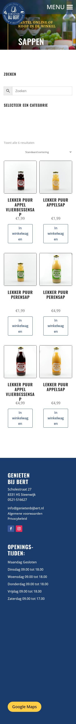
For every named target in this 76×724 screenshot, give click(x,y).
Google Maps (24, 706)
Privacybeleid (17, 518)
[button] (56, 7)
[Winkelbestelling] (47, 152)
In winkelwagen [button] (20, 233)
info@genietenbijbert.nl (26, 508)
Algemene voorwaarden (25, 513)
